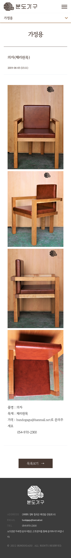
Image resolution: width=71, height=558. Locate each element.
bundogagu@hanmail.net (33, 419)
